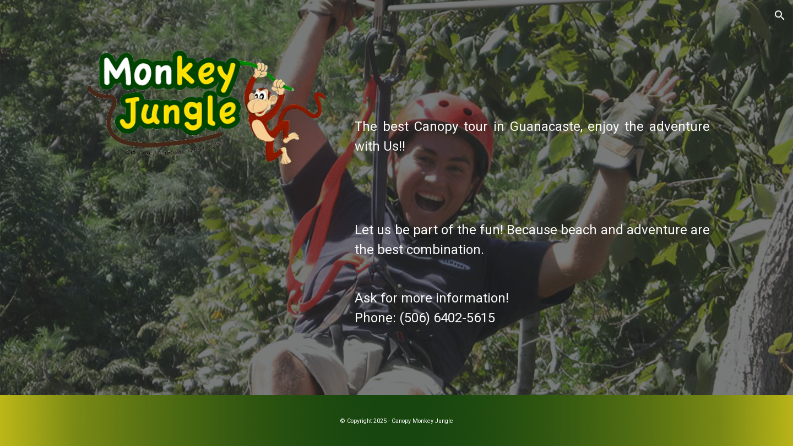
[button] (780, 15)
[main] (532, 213)
